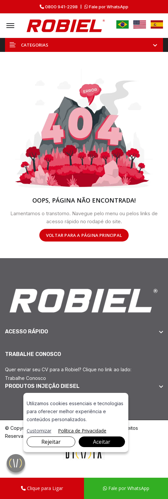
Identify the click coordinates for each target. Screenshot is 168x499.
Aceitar (101, 441)
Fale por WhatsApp (106, 7)
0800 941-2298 (59, 7)
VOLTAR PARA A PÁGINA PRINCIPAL (84, 235)
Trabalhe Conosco (25, 378)
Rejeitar (51, 441)
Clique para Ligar (42, 488)
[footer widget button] (84, 331)
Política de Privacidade (82, 430)
